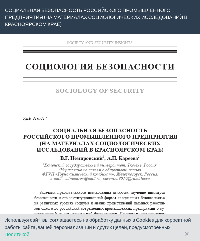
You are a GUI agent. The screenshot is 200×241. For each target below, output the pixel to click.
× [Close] (187, 234)
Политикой (17, 234)
